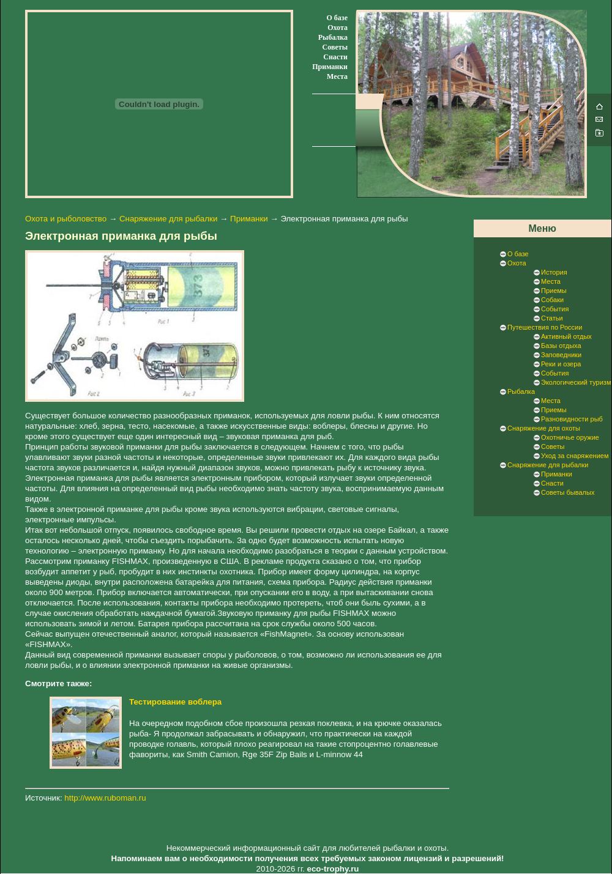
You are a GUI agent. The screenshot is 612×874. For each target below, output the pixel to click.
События (555, 309)
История (554, 272)
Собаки (552, 299)
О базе (337, 17)
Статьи (552, 318)
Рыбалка (333, 37)
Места (337, 76)
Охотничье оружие (570, 437)
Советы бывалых (567, 492)
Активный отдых (566, 336)
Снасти (335, 57)
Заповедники (561, 354)
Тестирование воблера (175, 701)
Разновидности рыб (572, 419)
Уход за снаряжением (574, 455)
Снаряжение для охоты (543, 428)
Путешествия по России (544, 327)
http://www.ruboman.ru (105, 797)
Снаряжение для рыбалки (168, 218)
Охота (337, 27)
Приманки (330, 66)
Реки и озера (561, 364)
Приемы (554, 290)
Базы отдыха (561, 345)
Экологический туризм (576, 382)
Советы (335, 47)
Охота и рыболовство (65, 218)
